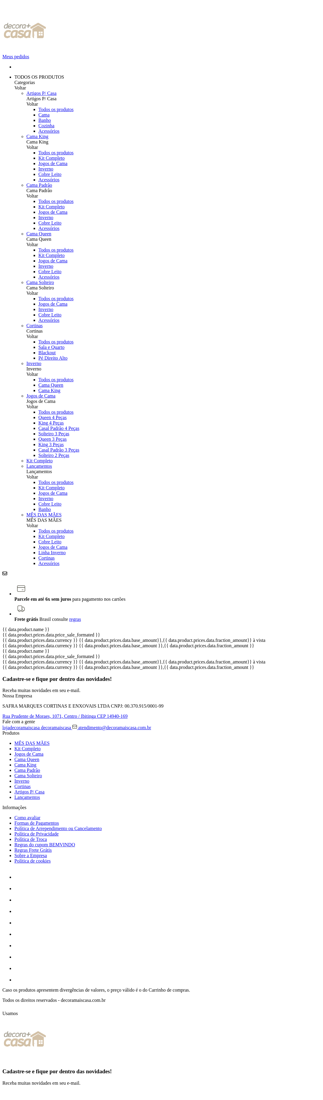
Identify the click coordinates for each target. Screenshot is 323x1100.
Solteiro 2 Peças (53, 455)
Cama (43, 114)
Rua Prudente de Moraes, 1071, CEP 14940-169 (65, 716)
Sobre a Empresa (30, 855)
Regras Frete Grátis (33, 850)
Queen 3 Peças (52, 439)
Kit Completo (51, 158)
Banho (44, 120)
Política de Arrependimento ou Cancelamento (58, 828)
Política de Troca (30, 839)
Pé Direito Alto (52, 358)
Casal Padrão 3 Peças (58, 449)
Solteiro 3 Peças (53, 433)
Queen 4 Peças (52, 417)
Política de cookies (32, 860)
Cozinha (46, 125)
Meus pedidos (15, 56)
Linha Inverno (52, 552)
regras (75, 619)
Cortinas (34, 325)
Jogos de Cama (52, 163)
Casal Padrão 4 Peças (58, 428)
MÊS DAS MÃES (43, 514)
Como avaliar (27, 817)
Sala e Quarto (51, 347)
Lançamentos (39, 466)
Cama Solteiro (40, 282)
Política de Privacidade (36, 833)
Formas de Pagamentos (36, 823)
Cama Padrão (39, 185)
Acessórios (48, 131)
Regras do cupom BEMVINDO (44, 844)
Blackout (47, 352)
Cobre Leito (49, 174)
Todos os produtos (55, 109)
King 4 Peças (51, 422)
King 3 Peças (51, 444)
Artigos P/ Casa (41, 93)
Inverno (45, 168)
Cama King (37, 136)
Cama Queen (38, 233)
